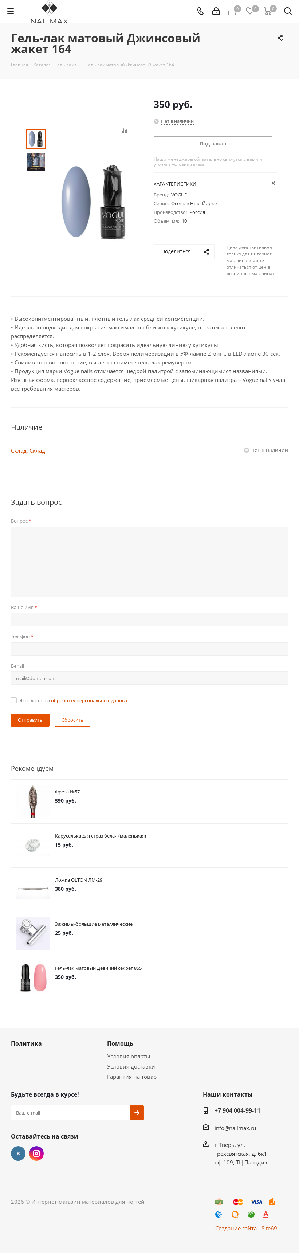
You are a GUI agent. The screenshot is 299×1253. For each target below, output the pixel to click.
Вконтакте (18, 1153)
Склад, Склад (28, 450)
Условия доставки (131, 1066)
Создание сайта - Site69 (246, 1228)
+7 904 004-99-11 (237, 1110)
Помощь (120, 1043)
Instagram (36, 1153)
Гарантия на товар (132, 1076)
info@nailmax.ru (235, 1128)
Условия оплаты (128, 1056)
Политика (26, 1043)
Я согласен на (73, 700)
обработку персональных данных (89, 700)
